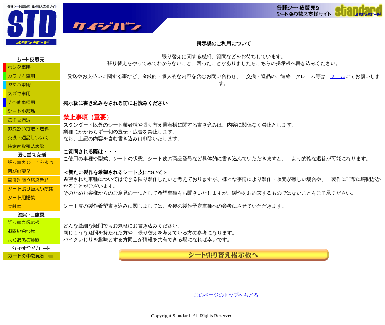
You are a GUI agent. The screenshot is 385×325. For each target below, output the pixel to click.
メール (337, 76)
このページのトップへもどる (226, 295)
